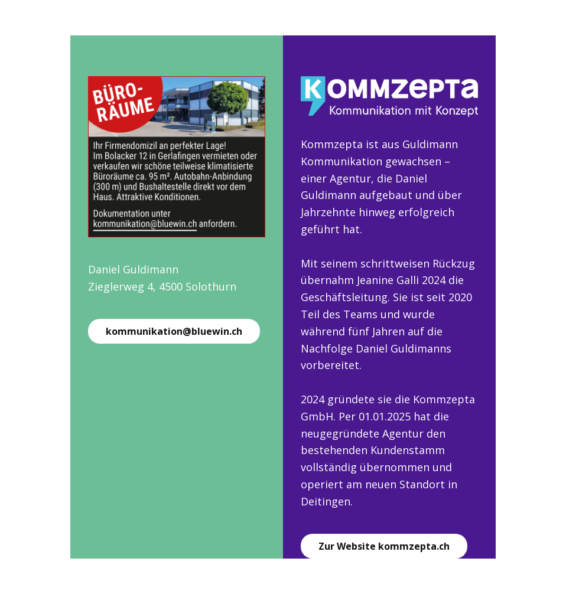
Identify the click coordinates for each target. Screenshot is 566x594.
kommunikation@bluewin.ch (174, 331)
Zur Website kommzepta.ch (384, 546)
